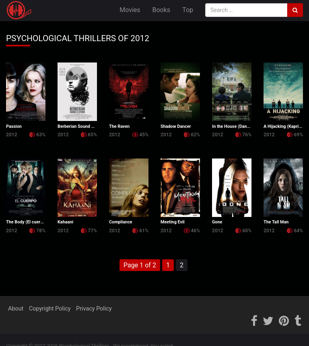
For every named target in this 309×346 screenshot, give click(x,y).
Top (187, 10)
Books (161, 10)
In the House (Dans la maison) (241, 126)
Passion (14, 126)
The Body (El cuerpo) (26, 222)
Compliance (120, 222)
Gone (217, 222)
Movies (129, 10)
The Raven (119, 126)
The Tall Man (276, 222)
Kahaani (65, 222)
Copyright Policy (50, 308)
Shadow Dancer (176, 126)
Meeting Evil (173, 222)
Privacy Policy (94, 308)
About (15, 308)
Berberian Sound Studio (81, 126)
